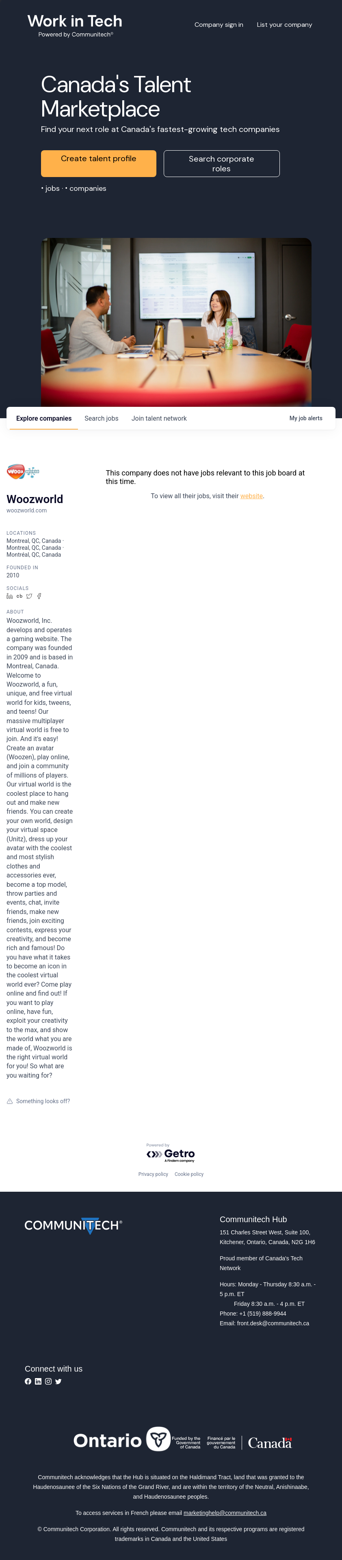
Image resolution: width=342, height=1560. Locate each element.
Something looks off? (38, 1101)
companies (43, 418)
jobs (101, 418)
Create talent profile (98, 158)
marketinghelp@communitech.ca (225, 1513)
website (251, 496)
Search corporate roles (221, 163)
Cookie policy (189, 1174)
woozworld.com (26, 510)
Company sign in (219, 24)
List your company (284, 24)
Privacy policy (153, 1174)
